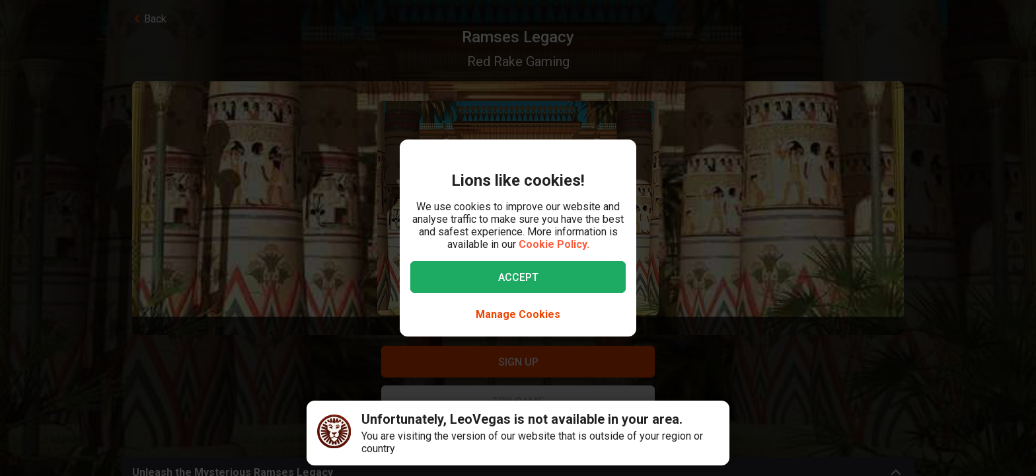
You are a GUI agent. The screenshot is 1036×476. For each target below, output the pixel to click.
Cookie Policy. (554, 244)
